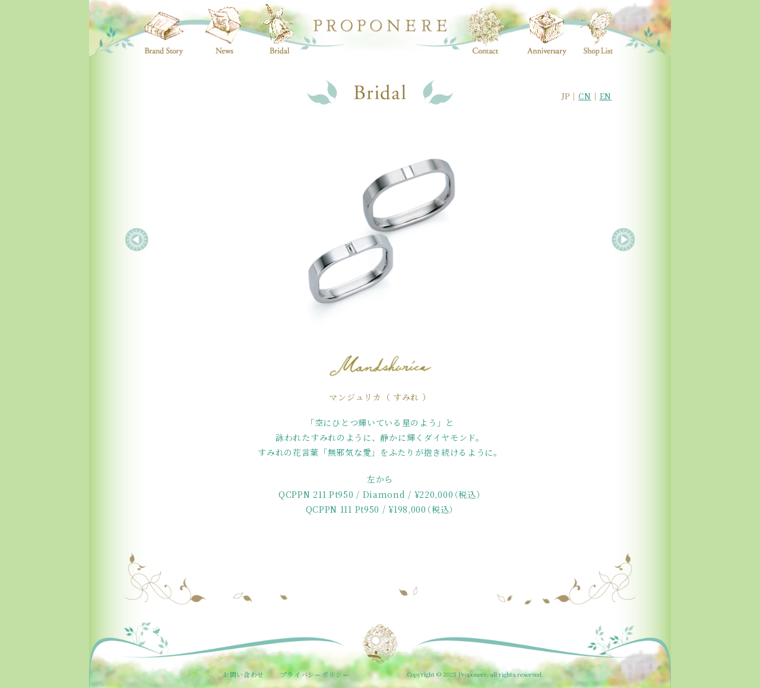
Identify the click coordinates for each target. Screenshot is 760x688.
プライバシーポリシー (315, 674)
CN (584, 96)
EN (606, 96)
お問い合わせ (243, 674)
